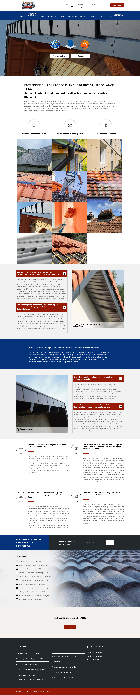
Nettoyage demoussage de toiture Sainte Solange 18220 (36, 576)
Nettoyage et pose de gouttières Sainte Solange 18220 (35, 588)
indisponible (69, 7)
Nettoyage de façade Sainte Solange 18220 (31, 592)
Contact (81, 56)
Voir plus (70, 627)
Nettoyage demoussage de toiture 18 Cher (72, 15)
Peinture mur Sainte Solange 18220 (29, 569)
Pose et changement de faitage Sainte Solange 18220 (35, 596)
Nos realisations (59, 56)
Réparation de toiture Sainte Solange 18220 (32, 584)
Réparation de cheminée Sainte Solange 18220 (33, 565)
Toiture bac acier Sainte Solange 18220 (30, 561)
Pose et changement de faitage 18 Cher (52, 15)
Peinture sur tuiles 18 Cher (62, 15)
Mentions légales (44, 691)
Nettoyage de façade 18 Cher (42, 15)
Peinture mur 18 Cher (92, 15)
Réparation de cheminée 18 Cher (101, 15)
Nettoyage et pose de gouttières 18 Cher (32, 15)
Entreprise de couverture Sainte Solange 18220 (33, 580)
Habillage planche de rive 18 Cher (83, 15)
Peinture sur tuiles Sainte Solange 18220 (31, 599)
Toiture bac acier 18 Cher (110, 15)
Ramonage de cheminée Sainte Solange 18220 (33, 573)
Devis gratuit (117, 5)
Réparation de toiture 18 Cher (118, 15)
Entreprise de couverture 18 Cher (21, 15)
